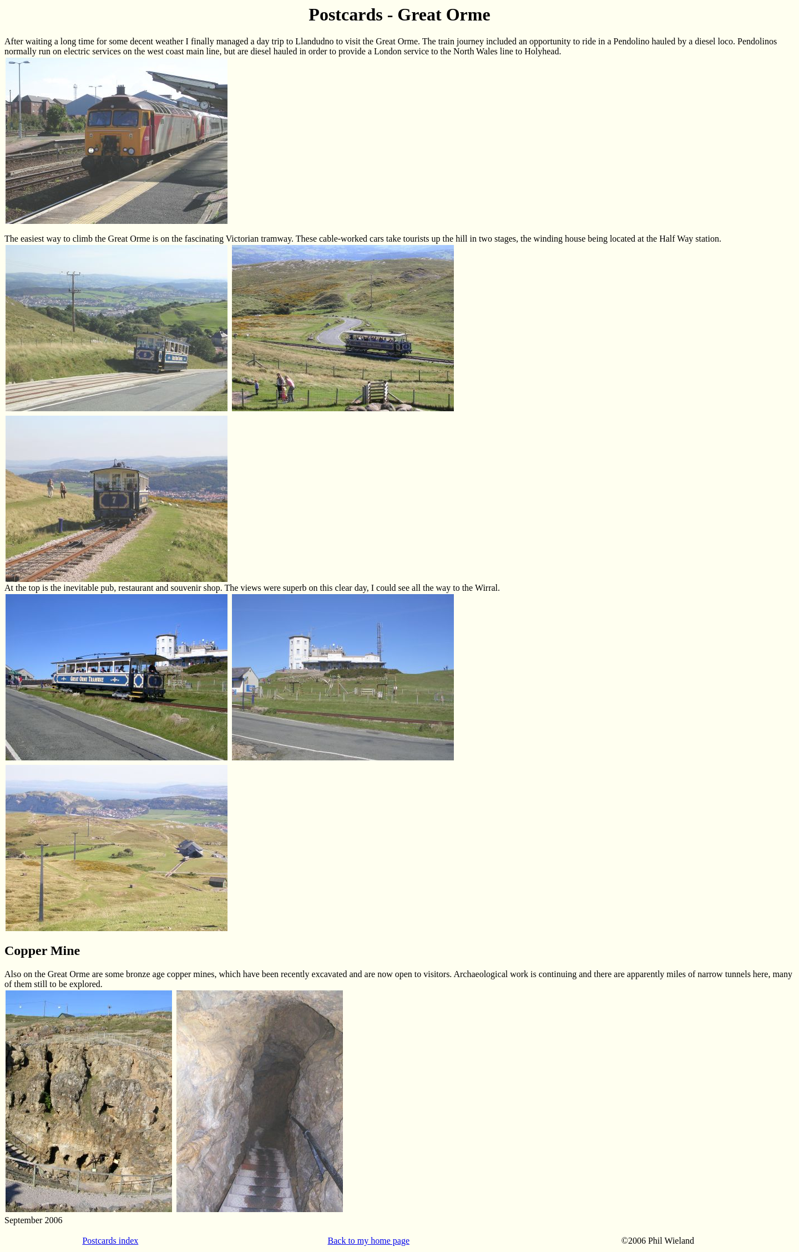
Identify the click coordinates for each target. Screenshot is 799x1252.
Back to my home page (369, 1240)
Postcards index (110, 1240)
